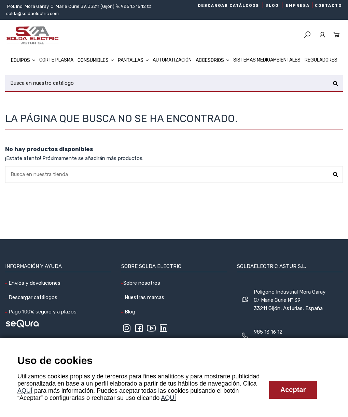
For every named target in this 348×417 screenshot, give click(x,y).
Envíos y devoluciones (33, 283)
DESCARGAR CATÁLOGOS (228, 5)
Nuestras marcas (143, 297)
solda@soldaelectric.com (32, 13)
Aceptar (293, 389)
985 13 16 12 (133, 6)
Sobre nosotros (141, 283)
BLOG (272, 5)
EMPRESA (298, 5)
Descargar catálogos (32, 297)
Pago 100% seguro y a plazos (41, 312)
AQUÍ (24, 390)
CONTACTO (328, 5)
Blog (129, 312)
